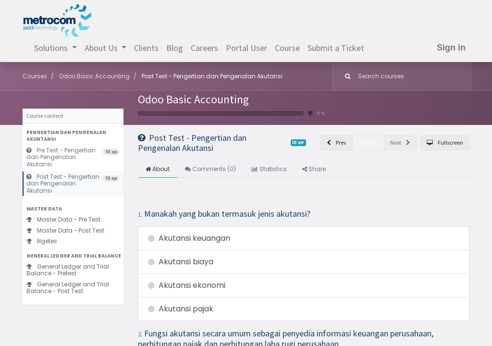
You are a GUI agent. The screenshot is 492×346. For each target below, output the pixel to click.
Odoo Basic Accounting (193, 99)
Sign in (451, 47)
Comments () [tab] (210, 169)
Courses (35, 76)
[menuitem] (146, 47)
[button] (73, 136)
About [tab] (158, 169)
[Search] (345, 76)
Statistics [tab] (269, 169)
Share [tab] (314, 169)
